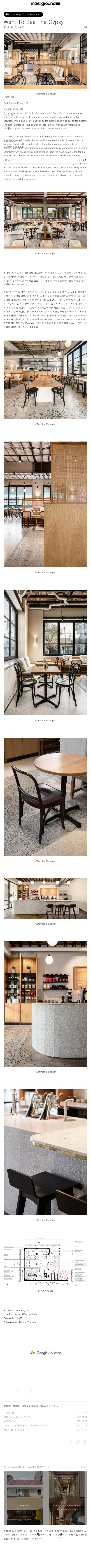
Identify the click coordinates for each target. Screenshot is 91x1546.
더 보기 (84, 1467)
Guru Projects (23, 1310)
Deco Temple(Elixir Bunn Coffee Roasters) (25, 1425)
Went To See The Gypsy (34, 21)
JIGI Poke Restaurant (14, 1429)
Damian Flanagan (28, 1322)
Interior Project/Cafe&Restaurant (23, 14)
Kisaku (7, 1412)
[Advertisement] (45, 1352)
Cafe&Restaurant (30, 1405)
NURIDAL (8, 1421)
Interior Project (11, 1405)
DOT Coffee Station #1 (15, 1416)
